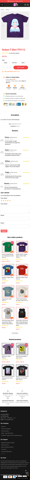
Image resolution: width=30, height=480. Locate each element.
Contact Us (4, 449)
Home (2, 10)
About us (3, 426)
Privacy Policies (5, 431)
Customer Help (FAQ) (6, 451)
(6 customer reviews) (14, 53)
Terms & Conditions (6, 428)
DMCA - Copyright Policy (7, 433)
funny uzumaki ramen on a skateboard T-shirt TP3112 (8, 256)
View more (15, 333)
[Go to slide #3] (23, 43)
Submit (4, 231)
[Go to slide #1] (7, 43)
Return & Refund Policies (7, 447)
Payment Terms (5, 445)
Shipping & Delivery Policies (7, 442)
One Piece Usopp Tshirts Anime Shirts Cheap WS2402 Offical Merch (8, 322)
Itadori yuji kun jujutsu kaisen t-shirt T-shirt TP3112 (22, 256)
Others (8, 10)
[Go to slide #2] (15, 43)
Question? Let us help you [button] (22, 478)
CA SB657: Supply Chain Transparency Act (11, 435)
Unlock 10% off (27, 473)
